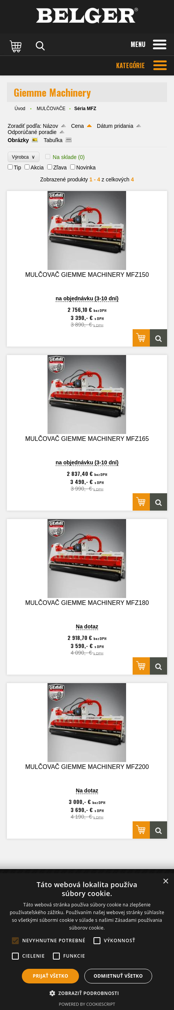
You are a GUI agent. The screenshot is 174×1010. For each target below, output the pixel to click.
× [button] (165, 881)
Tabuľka (53, 140)
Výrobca (23, 157)
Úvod (20, 108)
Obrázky (18, 140)
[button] (87, 993)
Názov (50, 126)
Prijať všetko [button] (51, 976)
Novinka (86, 167)
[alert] (87, 941)
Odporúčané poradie (32, 132)
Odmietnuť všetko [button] (118, 976)
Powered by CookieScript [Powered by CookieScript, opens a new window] (87, 1004)
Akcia (37, 167)
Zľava (60, 167)
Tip (17, 167)
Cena (77, 126)
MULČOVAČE (51, 108)
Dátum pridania (115, 126)
